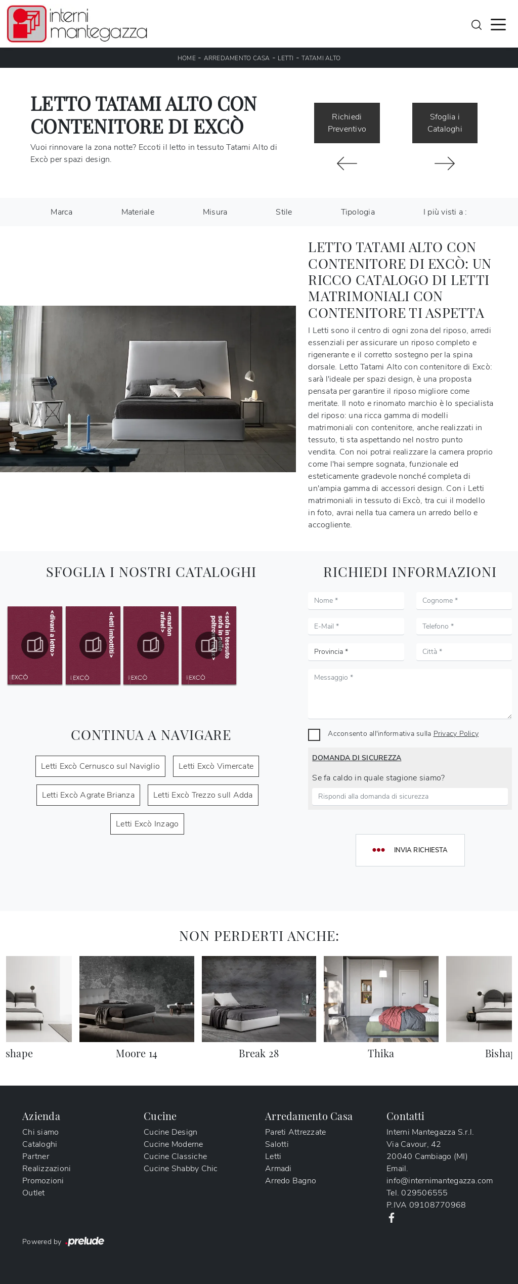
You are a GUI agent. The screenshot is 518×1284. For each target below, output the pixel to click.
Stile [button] (284, 212)
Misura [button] (215, 212)
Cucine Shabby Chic (181, 1168)
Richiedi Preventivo (347, 123)
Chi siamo (40, 1132)
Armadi (278, 1168)
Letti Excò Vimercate (216, 766)
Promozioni (43, 1180)
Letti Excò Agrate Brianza (88, 795)
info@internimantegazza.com (439, 1180)
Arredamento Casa (237, 58)
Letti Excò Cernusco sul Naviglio (100, 766)
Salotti (277, 1144)
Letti (285, 58)
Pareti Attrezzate (295, 1132)
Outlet (33, 1192)
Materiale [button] (137, 212)
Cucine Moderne (173, 1144)
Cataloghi (39, 1144)
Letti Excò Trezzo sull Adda (203, 795)
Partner (35, 1156)
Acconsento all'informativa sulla (403, 733)
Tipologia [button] (358, 212)
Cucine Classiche (175, 1156)
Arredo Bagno (290, 1180)
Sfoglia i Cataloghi (444, 123)
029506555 (424, 1192)
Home (187, 58)
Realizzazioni (46, 1168)
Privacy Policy (456, 733)
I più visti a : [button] (445, 212)
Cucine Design (170, 1132)
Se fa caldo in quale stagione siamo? (378, 777)
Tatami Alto (320, 58)
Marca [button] (61, 212)
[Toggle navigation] (498, 24)
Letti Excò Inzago (147, 824)
